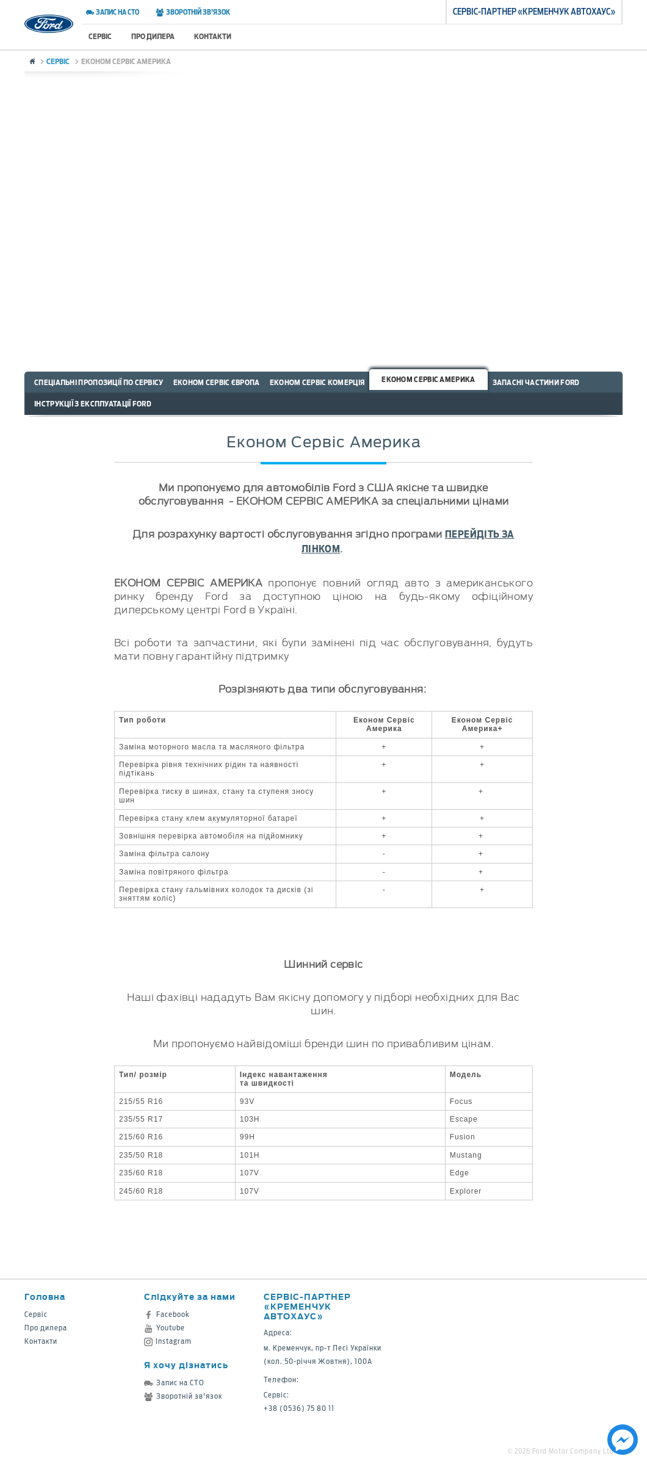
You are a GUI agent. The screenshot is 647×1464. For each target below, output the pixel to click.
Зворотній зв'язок (193, 12)
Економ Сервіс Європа (216, 382)
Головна (44, 1296)
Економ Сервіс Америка (428, 379)
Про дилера (153, 36)
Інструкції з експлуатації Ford (92, 403)
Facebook (167, 1314)
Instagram (168, 1341)
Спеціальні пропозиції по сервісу (99, 382)
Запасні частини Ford (536, 382)
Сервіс (100, 36)
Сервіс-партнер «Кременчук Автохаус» (307, 1306)
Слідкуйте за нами (190, 1296)
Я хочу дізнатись (186, 1364)
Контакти (212, 36)
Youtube (164, 1327)
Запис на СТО (112, 12)
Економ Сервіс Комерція (317, 382)
